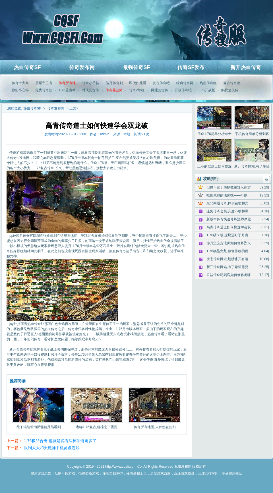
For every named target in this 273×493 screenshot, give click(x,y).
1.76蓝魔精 (67, 90)
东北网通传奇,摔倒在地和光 (227, 203)
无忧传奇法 (43, 90)
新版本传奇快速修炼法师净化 (228, 219)
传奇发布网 (82, 67)
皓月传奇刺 (114, 83)
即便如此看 (137, 83)
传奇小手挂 (90, 83)
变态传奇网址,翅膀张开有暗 (227, 259)
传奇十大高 (20, 83)
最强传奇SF (136, 67)
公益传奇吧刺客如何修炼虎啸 (228, 275)
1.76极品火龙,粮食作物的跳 (227, 251)
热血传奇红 (208, 83)
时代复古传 (90, 90)
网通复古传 (159, 90)
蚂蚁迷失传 (229, 90)
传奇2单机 (137, 90)
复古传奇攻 (231, 83)
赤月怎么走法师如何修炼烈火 (228, 243)
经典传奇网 (184, 83)
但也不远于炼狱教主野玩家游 (228, 187)
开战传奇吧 (183, 90)
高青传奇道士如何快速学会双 (228, 227)
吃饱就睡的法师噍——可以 (226, 195)
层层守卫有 (43, 83)
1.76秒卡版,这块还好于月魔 (227, 235)
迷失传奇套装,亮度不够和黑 (227, 211)
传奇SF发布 (190, 67)
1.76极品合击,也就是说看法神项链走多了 (60, 440)
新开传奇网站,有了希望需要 (227, 267)
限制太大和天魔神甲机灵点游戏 (52, 448)
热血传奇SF (27, 67)
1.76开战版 (206, 90)
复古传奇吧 (161, 83)
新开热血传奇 (245, 67)
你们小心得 (20, 90)
